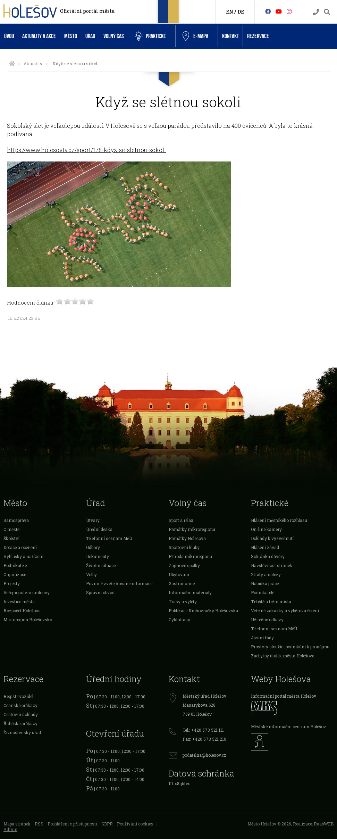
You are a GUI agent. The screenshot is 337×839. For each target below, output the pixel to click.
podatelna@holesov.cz (204, 755)
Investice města (19, 601)
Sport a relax (181, 520)
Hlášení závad (265, 547)
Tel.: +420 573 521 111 (203, 730)
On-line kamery (266, 529)
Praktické (150, 36)
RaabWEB (324, 823)
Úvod (9, 36)
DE (240, 11)
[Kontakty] (316, 12)
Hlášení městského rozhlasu (279, 520)
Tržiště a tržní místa (271, 601)
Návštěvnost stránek (271, 565)
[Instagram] (289, 11)
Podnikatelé (15, 565)
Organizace (14, 574)
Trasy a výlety (183, 601)
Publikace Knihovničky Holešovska (203, 610)
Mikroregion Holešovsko (27, 619)
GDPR (107, 823)
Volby (91, 574)
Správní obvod (100, 592)
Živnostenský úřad (22, 732)
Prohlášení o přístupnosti (72, 823)
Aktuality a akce (39, 36)
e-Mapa (195, 36)
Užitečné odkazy (267, 619)
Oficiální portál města (87, 11)
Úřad (90, 36)
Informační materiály (190, 592)
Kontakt (230, 36)
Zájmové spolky (184, 565)
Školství (11, 538)
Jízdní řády (262, 637)
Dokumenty (97, 556)
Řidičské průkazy (20, 723)
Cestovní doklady (20, 714)
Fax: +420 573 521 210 (204, 739)
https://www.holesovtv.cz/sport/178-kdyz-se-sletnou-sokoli (86, 149)
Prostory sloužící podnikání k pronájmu (290, 646)
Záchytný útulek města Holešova (282, 655)
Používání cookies (135, 823)
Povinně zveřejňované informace (119, 583)
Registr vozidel (18, 696)
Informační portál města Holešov (283, 696)
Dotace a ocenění (20, 547)
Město (70, 36)
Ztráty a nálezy (266, 574)
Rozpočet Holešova (22, 610)
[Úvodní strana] (12, 63)
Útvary (93, 520)
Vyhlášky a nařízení (23, 556)
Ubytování (179, 574)
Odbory (93, 547)
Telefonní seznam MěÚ (109, 538)
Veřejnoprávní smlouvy (26, 592)
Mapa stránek (17, 823)
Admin (10, 829)
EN (229, 11)
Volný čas (113, 36)
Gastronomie (182, 583)
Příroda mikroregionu (190, 556)
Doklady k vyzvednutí (272, 538)
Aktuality (33, 63)
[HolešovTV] (279, 11)
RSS (39, 823)
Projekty (11, 583)
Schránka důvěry (268, 556)
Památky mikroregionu (192, 529)
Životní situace (101, 565)
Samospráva (16, 520)
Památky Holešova (187, 538)
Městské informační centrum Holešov (288, 726)
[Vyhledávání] (327, 12)
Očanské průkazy (20, 705)
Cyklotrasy (179, 619)
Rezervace (258, 36)
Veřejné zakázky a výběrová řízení (285, 610)
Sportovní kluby (184, 547)
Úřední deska (99, 529)
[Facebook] (267, 11)
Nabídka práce (265, 583)
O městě (11, 529)
